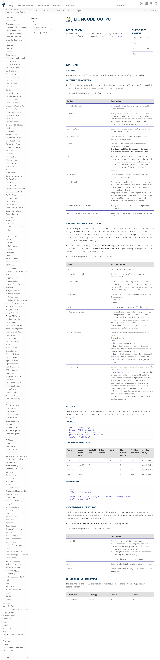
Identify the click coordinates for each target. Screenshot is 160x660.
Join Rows (9, 249)
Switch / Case (11, 510)
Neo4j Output (11, 338)
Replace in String (12, 395)
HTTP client (10, 220)
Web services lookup (13, 564)
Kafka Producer (12, 262)
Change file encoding (14, 33)
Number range (11, 347)
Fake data (9, 150)
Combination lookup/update (16, 58)
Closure (9, 48)
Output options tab (39, 27)
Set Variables (11, 462)
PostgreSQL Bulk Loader (15, 376)
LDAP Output (11, 268)
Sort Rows (10, 472)
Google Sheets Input (13, 211)
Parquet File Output (13, 357)
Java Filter (9, 239)
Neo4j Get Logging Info (14, 328)
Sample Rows (11, 437)
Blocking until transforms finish (15, 13)
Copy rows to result (13, 64)
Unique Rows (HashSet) (14, 545)
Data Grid (9, 80)
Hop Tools (7, 638)
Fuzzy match (10, 172)
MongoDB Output (13, 316)
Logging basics (8, 612)
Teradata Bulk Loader (14, 529)
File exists (9, 153)
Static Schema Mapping (14, 494)
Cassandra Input (12, 21)
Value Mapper (11, 557)
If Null (8, 230)
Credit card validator (13, 67)
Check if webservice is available (14, 41)
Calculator (9, 17)
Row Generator (11, 411)
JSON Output (11, 255)
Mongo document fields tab (42, 30)
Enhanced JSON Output (14, 125)
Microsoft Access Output (15, 303)
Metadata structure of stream (17, 300)
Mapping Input (11, 278)
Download (57, 5)
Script (8, 443)
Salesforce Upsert (12, 433)
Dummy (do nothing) (13, 112)
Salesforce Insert (12, 427)
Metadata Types (9, 615)
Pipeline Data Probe (13, 360)
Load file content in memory (16, 271)
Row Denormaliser (13, 405)
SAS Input (9, 440)
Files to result (11, 163)
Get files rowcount (13, 185)
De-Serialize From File (14, 93)
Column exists (11, 55)
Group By (9, 217)
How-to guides (8, 650)
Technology (7, 628)
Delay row (9, 87)
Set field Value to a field (14, 459)
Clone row (10, 45)
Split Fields (10, 478)
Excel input (10, 128)
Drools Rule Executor (14, 109)
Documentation (24, 5)
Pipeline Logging (12, 363)
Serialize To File (11, 449)
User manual (40, 10)
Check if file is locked (13, 36)
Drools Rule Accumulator (15, 106)
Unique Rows (11, 542)
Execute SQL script (13, 141)
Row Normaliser (12, 414)
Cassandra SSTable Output (16, 27)
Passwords (7, 618)
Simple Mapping (12, 465)
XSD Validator (11, 586)
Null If (8, 344)
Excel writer (10, 131)
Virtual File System (9, 606)
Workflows (7, 599)
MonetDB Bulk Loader (14, 306)
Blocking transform (13, 9)
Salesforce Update (13, 430)
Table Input (10, 523)
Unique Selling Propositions (13, 647)
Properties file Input (13, 382)
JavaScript (9, 242)
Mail (7, 274)
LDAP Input (10, 265)
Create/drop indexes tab (41, 33)
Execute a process (12, 134)
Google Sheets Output (14, 214)
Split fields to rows (13, 481)
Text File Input (11, 532)
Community (41, 5)
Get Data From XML (13, 179)
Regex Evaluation (12, 392)
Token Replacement (13, 538)
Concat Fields (11, 61)
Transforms (60, 10)
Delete (8, 90)
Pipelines (50, 10)
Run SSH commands (13, 417)
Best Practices (8, 641)
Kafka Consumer (12, 258)
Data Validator (11, 83)
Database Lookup (12, 77)
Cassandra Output (13, 24)
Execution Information (14, 147)
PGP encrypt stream (13, 370)
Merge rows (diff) (12, 290)
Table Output (11, 526)
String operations (12, 507)
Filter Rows (10, 166)
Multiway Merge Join (13, 319)
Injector (9, 233)
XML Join (9, 580)
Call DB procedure (13, 30)
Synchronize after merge (15, 513)
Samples (6, 625)
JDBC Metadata (11, 246)
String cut (9, 503)
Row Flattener (11, 408)
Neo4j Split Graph (12, 341)
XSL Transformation (13, 589)
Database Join (11, 74)
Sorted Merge (11, 475)
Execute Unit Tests (13, 144)
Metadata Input (12, 297)
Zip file (8, 596)
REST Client (10, 402)
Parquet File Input (12, 354)
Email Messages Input (14, 121)
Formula (9, 169)
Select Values (11, 446)
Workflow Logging (12, 570)
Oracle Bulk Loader (13, 351)
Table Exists (10, 519)
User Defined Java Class (15, 551)
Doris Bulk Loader (12, 103)
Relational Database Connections (15, 609)
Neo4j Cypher (11, 322)
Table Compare (11, 516)
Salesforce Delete (12, 421)
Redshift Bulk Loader (13, 389)
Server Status (11, 453)
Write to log (10, 573)
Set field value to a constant (16, 456)
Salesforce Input (12, 424)
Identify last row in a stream (16, 227)
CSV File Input (11, 71)
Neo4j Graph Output (13, 332)
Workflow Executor (13, 567)
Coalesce (9, 52)
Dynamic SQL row (12, 115)
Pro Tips (6, 644)
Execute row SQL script (14, 137)
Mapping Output (12, 281)
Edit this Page (154, 10)
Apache (69, 5)
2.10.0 (142, 10)
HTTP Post (10, 223)
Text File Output (12, 535)
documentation (119, 36)
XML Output (10, 583)
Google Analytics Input (14, 207)
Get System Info (12, 198)
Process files (10, 379)
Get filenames (11, 182)
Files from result (12, 160)
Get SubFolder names (14, 195)
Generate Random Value (15, 176)
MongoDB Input (12, 313)
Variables (6, 603)
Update (9, 548)
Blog (11, 5)
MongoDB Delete (12, 309)
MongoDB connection (122, 106)
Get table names (12, 201)
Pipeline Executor (12, 373)
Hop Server (7, 631)
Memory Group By (13, 284)
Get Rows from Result (14, 192)
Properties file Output (14, 386)
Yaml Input (10, 593)
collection (125, 33)
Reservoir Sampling (13, 398)
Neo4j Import (11, 335)
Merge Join (10, 287)
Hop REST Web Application (13, 634)
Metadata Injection (13, 293)
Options (34, 22)
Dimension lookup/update (15, 99)
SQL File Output (12, 488)
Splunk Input (10, 484)
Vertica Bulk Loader (13, 561)
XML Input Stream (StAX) (15, 577)
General (35, 24)
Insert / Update (11, 236)
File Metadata (11, 157)
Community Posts (9, 654)
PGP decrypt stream (13, 367)
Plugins (5, 622)
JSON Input (10, 252)
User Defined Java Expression (17, 554)
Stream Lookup (11, 497)
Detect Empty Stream (14, 96)
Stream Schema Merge (14, 500)
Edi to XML (10, 118)
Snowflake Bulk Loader (14, 468)
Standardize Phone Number (16, 491)
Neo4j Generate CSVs (14, 325)
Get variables (11, 204)
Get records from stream (15, 188)
